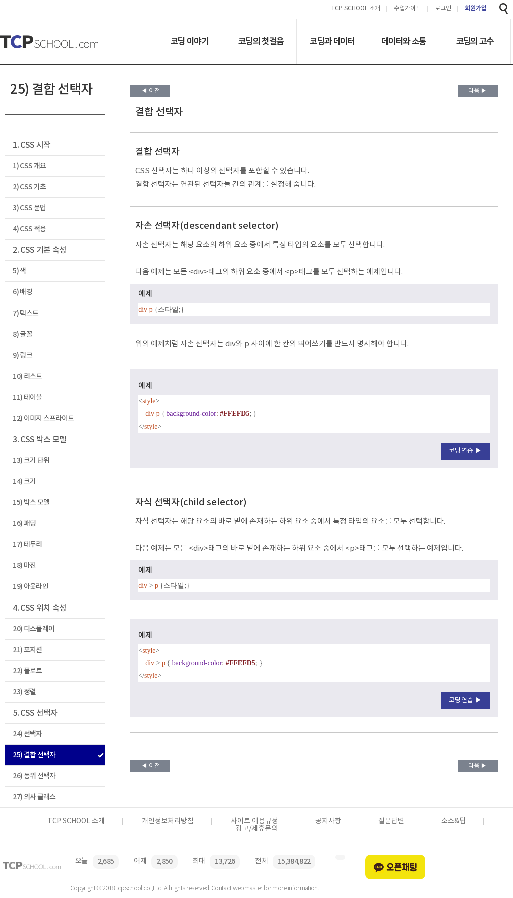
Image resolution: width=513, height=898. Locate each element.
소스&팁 (453, 821)
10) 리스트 (27, 376)
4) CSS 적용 (29, 229)
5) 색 (19, 271)
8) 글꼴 (22, 334)
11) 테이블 (27, 397)
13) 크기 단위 (31, 460)
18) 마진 (24, 565)
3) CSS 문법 (29, 208)
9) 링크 (22, 355)
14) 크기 (24, 481)
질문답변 (391, 821)
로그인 (443, 9)
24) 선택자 (27, 734)
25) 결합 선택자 (34, 755)
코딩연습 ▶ (465, 451)
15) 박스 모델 (31, 502)
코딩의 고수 (475, 41)
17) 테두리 (27, 544)
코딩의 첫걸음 (260, 41)
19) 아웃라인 (30, 586)
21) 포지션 (27, 650)
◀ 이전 (150, 91)
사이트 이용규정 (254, 821)
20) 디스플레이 (33, 629)
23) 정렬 (24, 692)
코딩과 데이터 (332, 41)
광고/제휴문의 (257, 828)
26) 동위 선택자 (34, 776)
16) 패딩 (24, 523)
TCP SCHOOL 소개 (355, 9)
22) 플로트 (27, 671)
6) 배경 (22, 292)
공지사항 (328, 821)
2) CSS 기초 (29, 187)
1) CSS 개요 (29, 166)
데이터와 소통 (403, 41)
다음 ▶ (477, 91)
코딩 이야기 (189, 41)
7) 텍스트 (25, 313)
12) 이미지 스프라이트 (43, 418)
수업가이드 (407, 9)
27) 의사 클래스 (34, 797)
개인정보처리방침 (168, 821)
